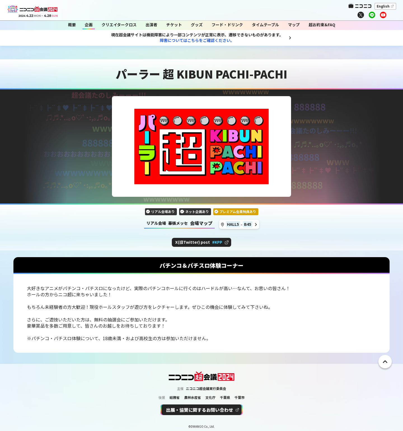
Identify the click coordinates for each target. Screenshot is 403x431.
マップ (294, 25)
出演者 (151, 25)
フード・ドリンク (227, 25)
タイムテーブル (265, 25)
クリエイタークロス (119, 25)
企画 (89, 25)
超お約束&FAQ (322, 25)
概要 (72, 25)
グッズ (197, 25)
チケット (174, 25)
